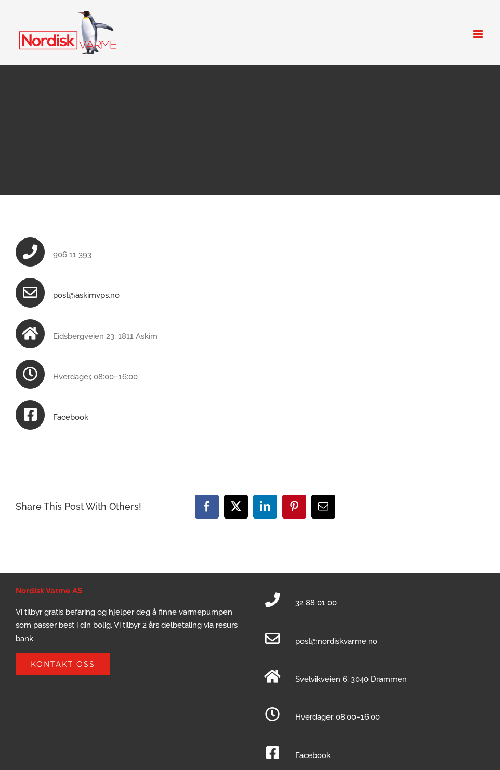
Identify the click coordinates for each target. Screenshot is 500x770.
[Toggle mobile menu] (478, 34)
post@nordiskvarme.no (336, 641)
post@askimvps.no (86, 295)
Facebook (70, 417)
